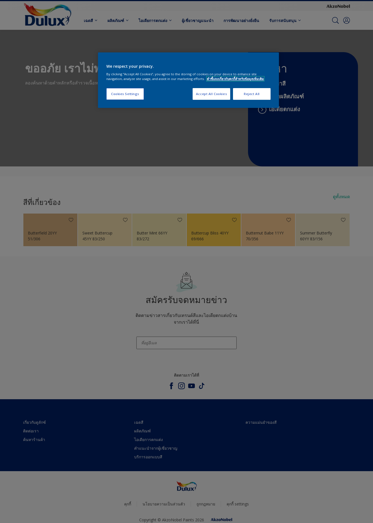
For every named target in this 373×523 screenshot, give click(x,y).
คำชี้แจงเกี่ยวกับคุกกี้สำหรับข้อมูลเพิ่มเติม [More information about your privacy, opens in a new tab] (235, 79)
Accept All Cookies (211, 94)
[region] (188, 80)
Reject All (252, 94)
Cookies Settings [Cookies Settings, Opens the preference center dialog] (125, 94)
